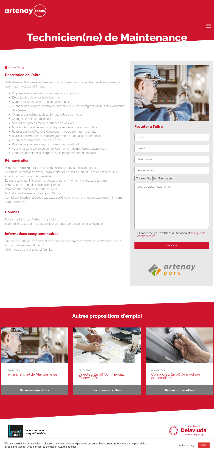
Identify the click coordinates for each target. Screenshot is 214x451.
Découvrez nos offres (34, 390)
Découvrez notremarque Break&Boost (37, 432)
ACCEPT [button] (203, 445)
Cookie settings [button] (186, 445)
